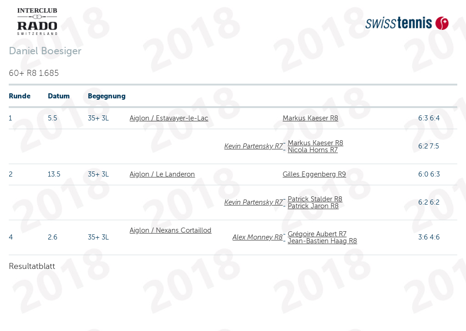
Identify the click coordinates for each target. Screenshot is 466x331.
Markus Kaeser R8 (310, 118)
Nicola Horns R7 (313, 150)
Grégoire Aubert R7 (317, 234)
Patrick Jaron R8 (313, 206)
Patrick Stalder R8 (315, 199)
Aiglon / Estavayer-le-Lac (169, 118)
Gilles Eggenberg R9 (314, 174)
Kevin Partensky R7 (253, 146)
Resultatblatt (32, 266)
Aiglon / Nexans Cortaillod (170, 230)
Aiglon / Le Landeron (162, 174)
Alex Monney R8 (258, 237)
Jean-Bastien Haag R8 (322, 241)
